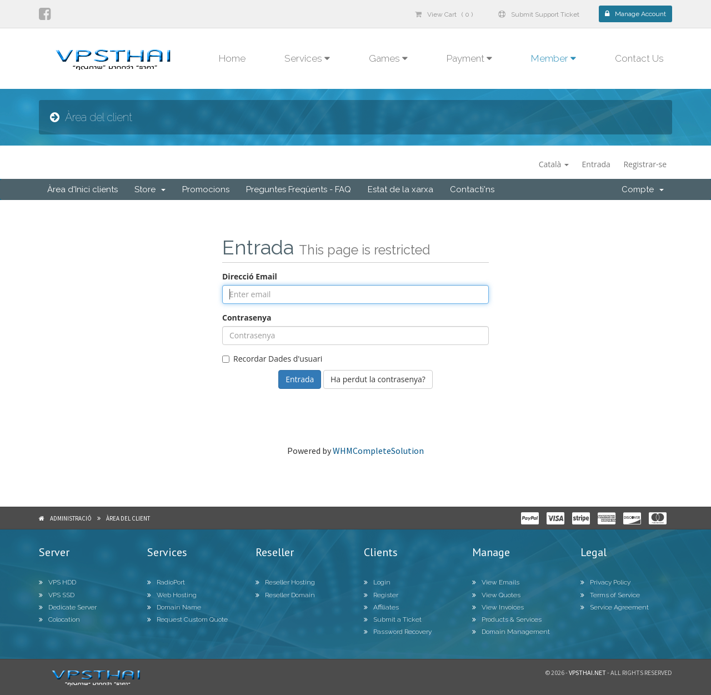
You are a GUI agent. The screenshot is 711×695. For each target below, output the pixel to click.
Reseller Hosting (285, 582)
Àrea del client (128, 518)
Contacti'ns (472, 189)
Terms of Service (610, 595)
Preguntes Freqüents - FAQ (298, 189)
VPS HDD (57, 582)
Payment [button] (469, 58)
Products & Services (507, 619)
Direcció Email (249, 276)
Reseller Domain (285, 595)
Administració (71, 518)
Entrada (596, 164)
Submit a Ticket (393, 619)
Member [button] (553, 58)
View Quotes (496, 595)
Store (150, 189)
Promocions (205, 189)
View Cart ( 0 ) (444, 14)
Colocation (59, 619)
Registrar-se (645, 164)
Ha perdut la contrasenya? (378, 379)
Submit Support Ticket (538, 14)
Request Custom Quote (187, 619)
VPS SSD (56, 595)
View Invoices (498, 607)
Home (232, 58)
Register (381, 595)
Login (377, 582)
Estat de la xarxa (400, 189)
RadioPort (166, 582)
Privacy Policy (605, 582)
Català (554, 164)
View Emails (495, 582)
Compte (643, 189)
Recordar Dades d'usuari (272, 358)
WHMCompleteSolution (378, 450)
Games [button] (388, 58)
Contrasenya (247, 317)
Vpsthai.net (587, 672)
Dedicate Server (68, 607)
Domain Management (511, 632)
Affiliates (381, 607)
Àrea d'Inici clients (82, 189)
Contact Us (639, 58)
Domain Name (174, 607)
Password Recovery (398, 632)
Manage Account (635, 14)
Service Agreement (614, 607)
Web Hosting (172, 595)
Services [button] (307, 58)
